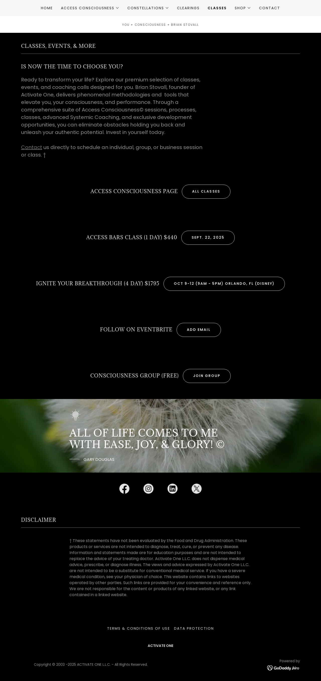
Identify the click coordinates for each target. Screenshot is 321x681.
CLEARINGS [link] (188, 8)
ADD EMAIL (198, 329)
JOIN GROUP (206, 375)
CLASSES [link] (217, 8)
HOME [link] (47, 8)
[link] (124, 490)
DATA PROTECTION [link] (194, 628)
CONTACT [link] (269, 8)
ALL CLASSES (206, 191)
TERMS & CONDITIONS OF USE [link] (138, 628)
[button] (90, 8)
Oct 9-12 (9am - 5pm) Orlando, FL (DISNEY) (224, 283)
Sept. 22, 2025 (208, 237)
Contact (31, 147)
